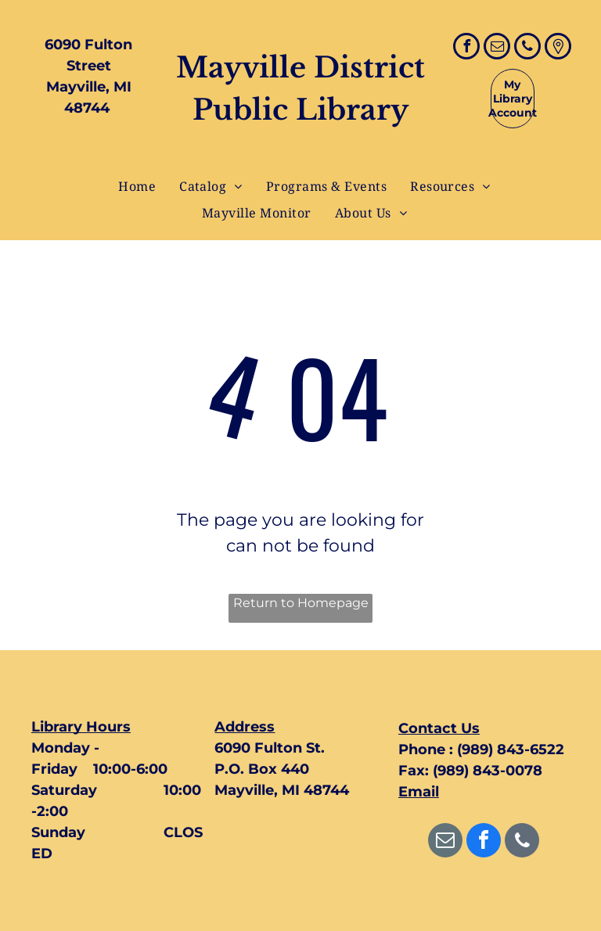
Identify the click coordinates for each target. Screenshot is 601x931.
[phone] (527, 48)
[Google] (558, 48)
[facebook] (466, 48)
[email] (497, 48)
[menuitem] (136, 186)
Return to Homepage (301, 602)
